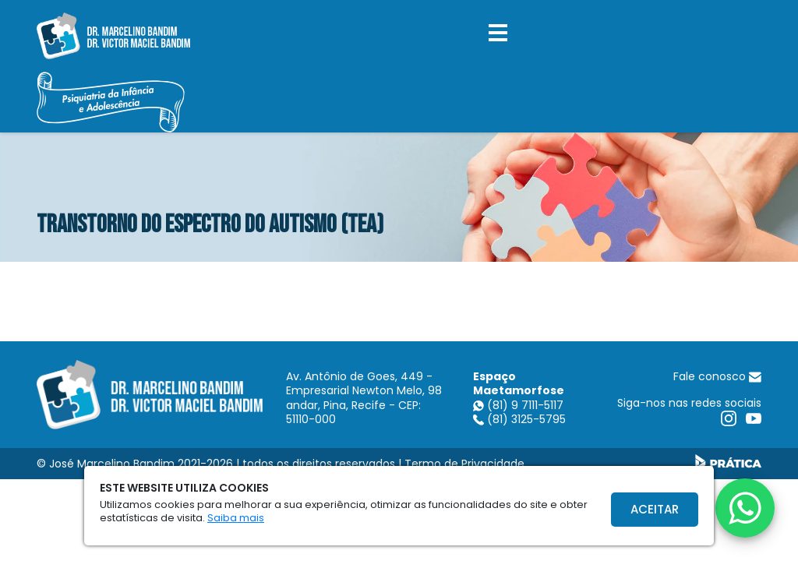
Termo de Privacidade (464, 463)
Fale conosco (717, 376)
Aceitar (654, 509)
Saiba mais (235, 517)
